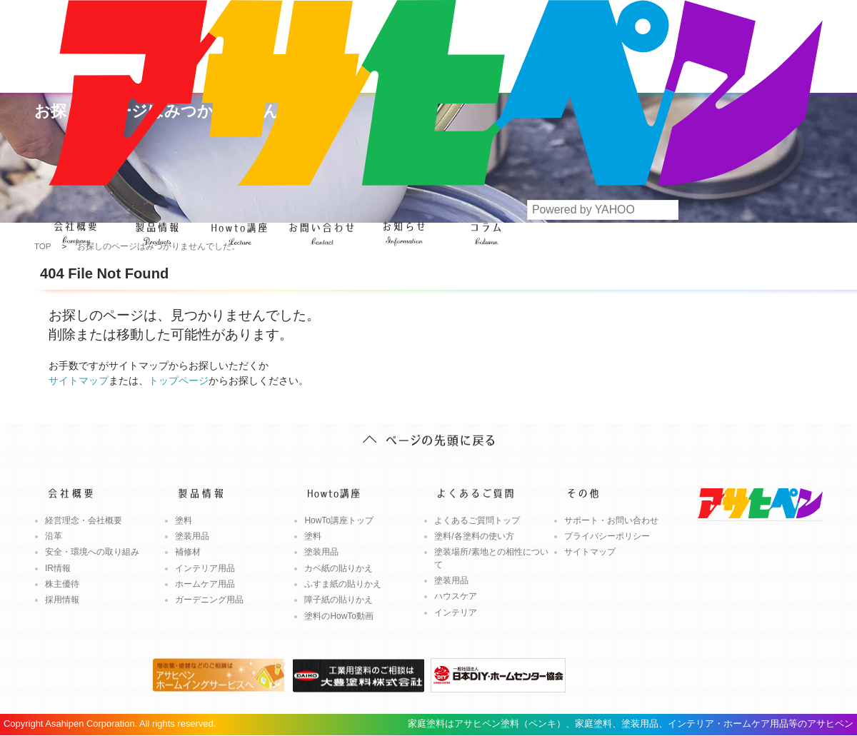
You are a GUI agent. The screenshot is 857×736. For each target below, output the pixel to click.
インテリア (455, 612)
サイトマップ (79, 380)
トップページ (179, 380)
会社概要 (75, 225)
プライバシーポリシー (607, 536)
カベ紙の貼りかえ (338, 568)
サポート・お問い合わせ (611, 520)
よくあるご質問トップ (477, 520)
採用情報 (62, 600)
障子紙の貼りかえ (338, 600)
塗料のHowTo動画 (339, 616)
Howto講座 (240, 225)
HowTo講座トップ (339, 520)
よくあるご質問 (322, 225)
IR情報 (58, 568)
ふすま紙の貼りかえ (342, 584)
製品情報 (157, 225)
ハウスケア (455, 596)
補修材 (188, 552)
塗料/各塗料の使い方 (473, 536)
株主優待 (62, 584)
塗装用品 (192, 536)
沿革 (53, 536)
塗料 (183, 520)
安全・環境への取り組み (92, 552)
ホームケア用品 (205, 584)
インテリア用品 (205, 568)
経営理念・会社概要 (83, 520)
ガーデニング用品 (209, 600)
